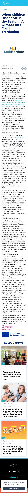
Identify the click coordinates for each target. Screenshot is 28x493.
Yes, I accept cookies (14, 488)
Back (4, 9)
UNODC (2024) (19, 137)
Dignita (14, 477)
